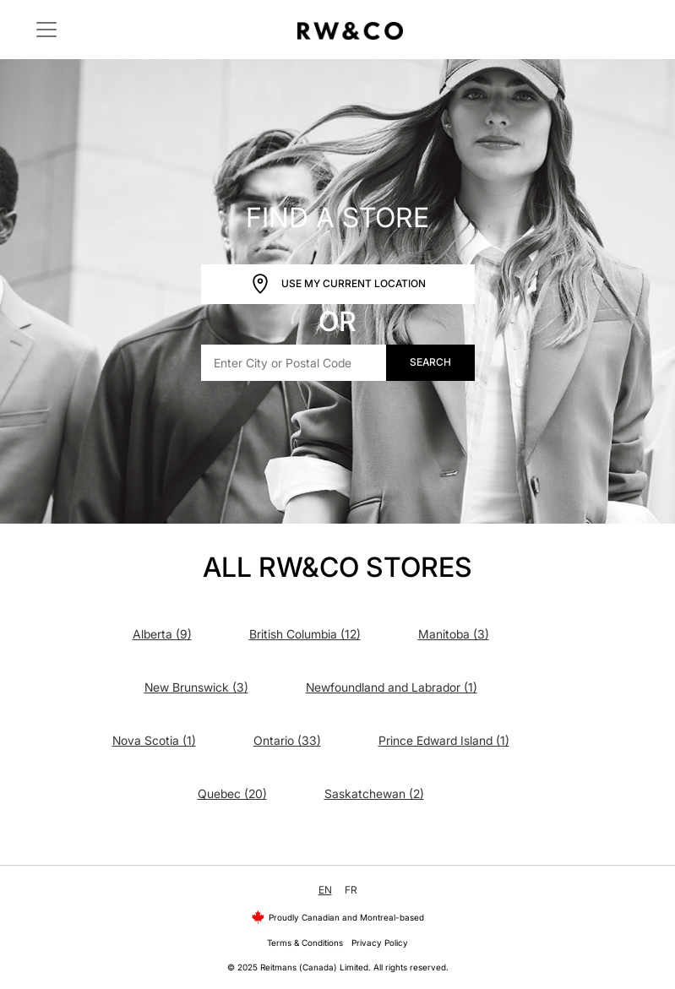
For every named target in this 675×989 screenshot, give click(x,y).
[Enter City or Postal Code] (294, 363)
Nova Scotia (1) (154, 740)
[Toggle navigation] (46, 29)
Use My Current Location (338, 284)
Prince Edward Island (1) (443, 740)
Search (430, 362)
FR (351, 889)
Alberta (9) (162, 634)
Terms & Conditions (305, 942)
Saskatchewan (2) (374, 793)
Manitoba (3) (453, 634)
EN (325, 889)
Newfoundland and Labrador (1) (391, 687)
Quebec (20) (232, 793)
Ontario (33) (287, 740)
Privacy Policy (379, 942)
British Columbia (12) (305, 634)
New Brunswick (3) (196, 687)
